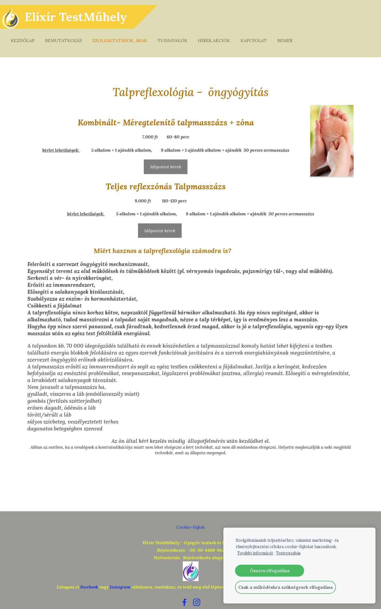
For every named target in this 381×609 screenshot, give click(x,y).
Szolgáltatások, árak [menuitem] (124, 35)
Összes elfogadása (269, 570)
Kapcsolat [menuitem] (259, 35)
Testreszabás (288, 553)
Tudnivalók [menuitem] (177, 35)
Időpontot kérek (165, 156)
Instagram (120, 576)
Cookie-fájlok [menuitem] (190, 517)
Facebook (89, 576)
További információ (255, 553)
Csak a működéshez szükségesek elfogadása (285, 587)
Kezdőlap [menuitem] (28, 35)
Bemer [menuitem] (290, 35)
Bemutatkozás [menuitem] (68, 35)
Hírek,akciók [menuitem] (219, 35)
